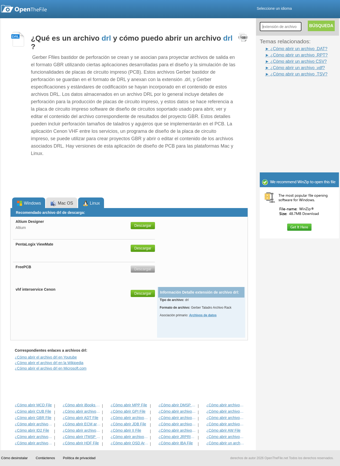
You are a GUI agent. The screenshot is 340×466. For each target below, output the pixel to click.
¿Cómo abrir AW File (223, 430)
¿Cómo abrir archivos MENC (225, 437)
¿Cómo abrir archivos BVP (130, 418)
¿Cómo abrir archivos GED (34, 443)
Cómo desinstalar (14, 458)
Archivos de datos (202, 315)
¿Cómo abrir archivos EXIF (34, 424)
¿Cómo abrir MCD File (33, 405)
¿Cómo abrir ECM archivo (82, 424)
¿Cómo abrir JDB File (128, 424)
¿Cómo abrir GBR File (33, 418)
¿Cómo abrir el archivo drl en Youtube (46, 357)
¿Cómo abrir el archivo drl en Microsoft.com (51, 368)
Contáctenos (45, 458)
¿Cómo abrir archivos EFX (225, 418)
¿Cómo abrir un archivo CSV (225, 443)
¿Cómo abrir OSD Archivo (130, 443)
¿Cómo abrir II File (126, 430)
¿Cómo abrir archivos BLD (177, 424)
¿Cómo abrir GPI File (128, 411)
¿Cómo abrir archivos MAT (82, 430)
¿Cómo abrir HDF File (81, 443)
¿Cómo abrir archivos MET (82, 411)
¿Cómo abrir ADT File (80, 418)
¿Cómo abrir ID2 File (32, 430)
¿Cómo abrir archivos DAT (130, 437)
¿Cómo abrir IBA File (175, 443)
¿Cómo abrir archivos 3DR (177, 411)
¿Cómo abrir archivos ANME (177, 418)
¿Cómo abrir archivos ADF (225, 405)
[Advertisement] (291, 89)
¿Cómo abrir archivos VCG (34, 437)
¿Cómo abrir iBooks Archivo (82, 405)
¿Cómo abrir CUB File (33, 411)
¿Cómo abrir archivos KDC (177, 430)
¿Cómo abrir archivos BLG (225, 424)
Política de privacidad (79, 458)
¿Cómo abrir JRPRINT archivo (177, 437)
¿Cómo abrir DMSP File (177, 405)
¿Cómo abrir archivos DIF (225, 411)
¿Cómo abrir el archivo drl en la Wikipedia (49, 363)
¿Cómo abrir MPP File (129, 405)
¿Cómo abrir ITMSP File (82, 437)
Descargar (143, 225)
